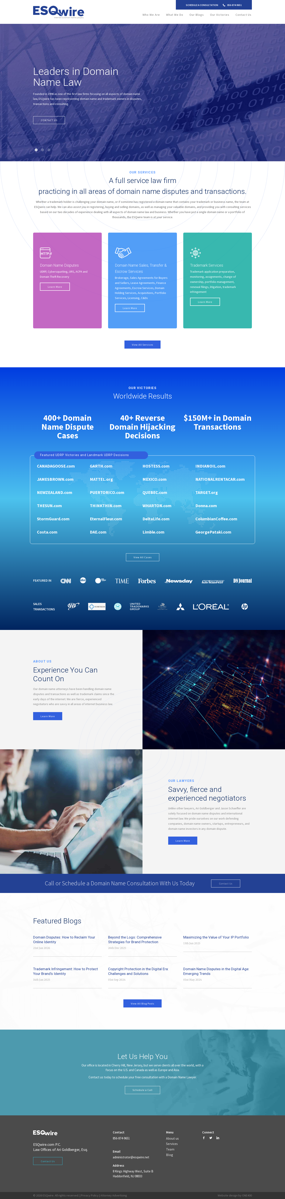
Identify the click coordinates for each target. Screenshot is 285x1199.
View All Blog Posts (142, 1003)
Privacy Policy (90, 1196)
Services (172, 1144)
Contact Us (243, 15)
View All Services (142, 344)
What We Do (174, 15)
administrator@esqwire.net (131, 1157)
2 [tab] (43, 150)
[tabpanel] (142, 93)
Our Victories (219, 15)
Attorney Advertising (113, 1196)
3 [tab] (49, 150)
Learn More (55, 286)
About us (172, 1138)
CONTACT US (49, 120)
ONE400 (247, 1196)
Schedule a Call (142, 1090)
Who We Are (151, 15)
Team (170, 1150)
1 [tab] (36, 150)
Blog (169, 1155)
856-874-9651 (234, 5)
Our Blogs (196, 15)
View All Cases (143, 557)
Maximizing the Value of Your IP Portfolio (216, 937)
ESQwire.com (43, 1144)
